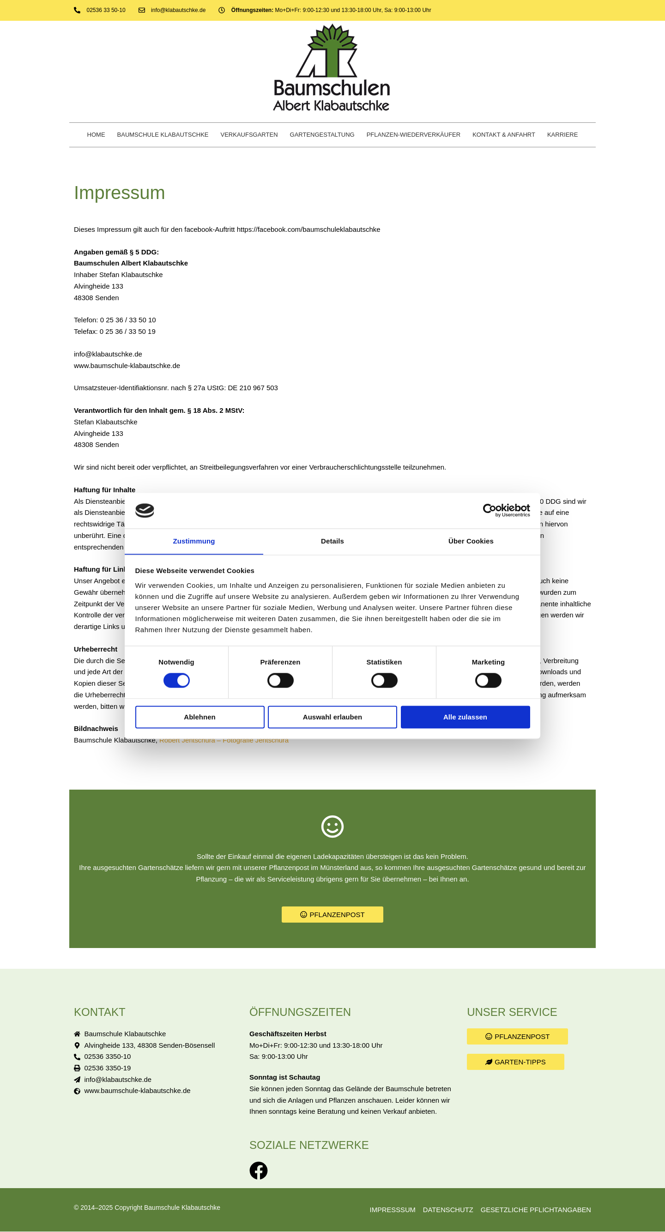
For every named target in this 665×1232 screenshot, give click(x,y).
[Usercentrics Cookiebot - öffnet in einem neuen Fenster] (489, 510)
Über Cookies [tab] (471, 541)
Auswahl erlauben (332, 717)
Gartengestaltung (322, 134)
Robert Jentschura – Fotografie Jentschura (224, 740)
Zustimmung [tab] (194, 541)
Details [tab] (332, 541)
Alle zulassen (465, 717)
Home (96, 134)
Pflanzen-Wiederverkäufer (413, 134)
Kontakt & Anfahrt (503, 134)
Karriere (562, 134)
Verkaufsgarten (249, 134)
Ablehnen (199, 717)
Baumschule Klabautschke (163, 134)
